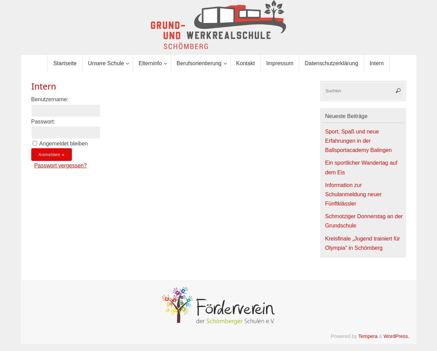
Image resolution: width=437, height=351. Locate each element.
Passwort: (43, 122)
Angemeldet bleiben (63, 144)
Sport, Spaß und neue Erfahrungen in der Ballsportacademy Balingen (358, 141)
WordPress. (396, 336)
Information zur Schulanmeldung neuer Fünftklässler (353, 194)
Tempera (368, 336)
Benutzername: (50, 99)
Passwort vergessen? (60, 165)
